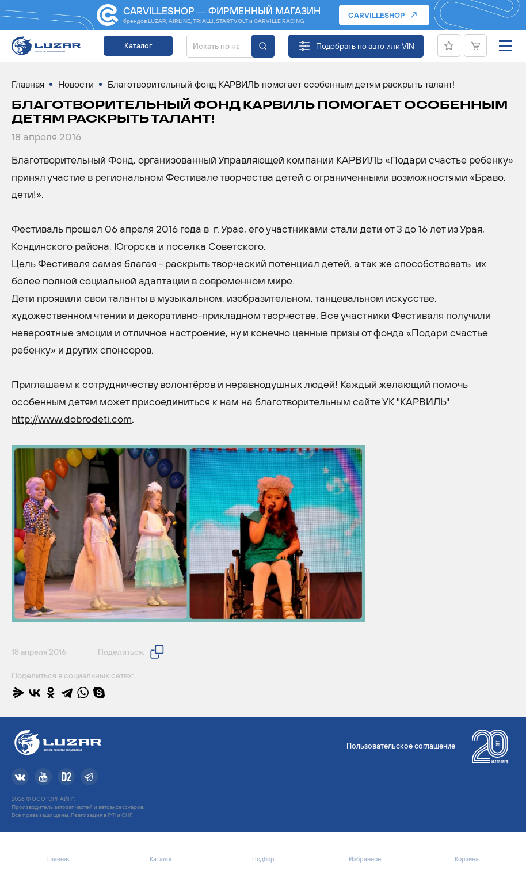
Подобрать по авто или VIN (365, 46)
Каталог (138, 45)
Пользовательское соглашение (400, 746)
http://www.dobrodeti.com (72, 419)
